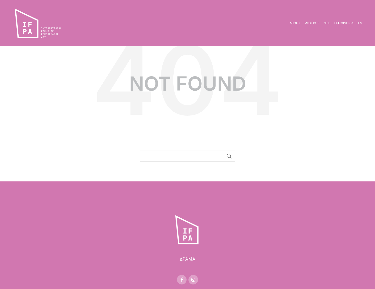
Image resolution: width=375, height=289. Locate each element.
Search (229, 156)
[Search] (187, 156)
